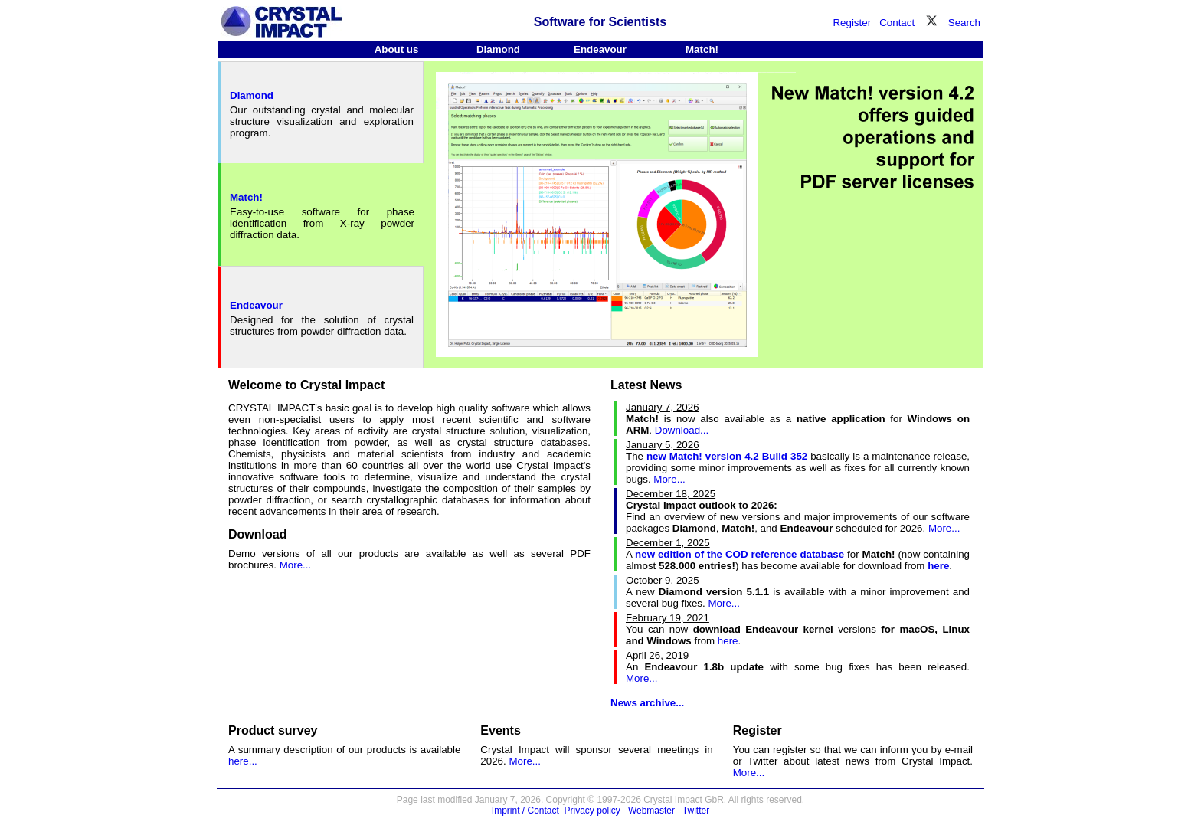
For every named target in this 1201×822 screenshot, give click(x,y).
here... (242, 761)
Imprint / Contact (525, 810)
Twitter (695, 810)
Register (852, 22)
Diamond (498, 49)
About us (397, 49)
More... (295, 565)
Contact (897, 22)
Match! (702, 49)
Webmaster (651, 810)
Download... (681, 430)
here (728, 641)
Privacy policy (592, 810)
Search (964, 22)
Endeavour (600, 49)
